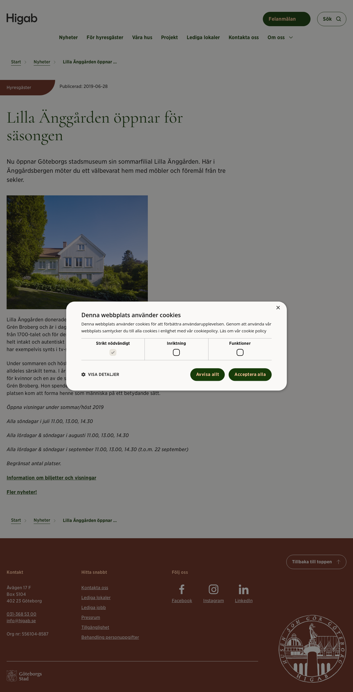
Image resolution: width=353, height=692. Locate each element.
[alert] (176, 346)
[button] (100, 374)
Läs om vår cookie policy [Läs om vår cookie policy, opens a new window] (243, 330)
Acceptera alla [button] (250, 374)
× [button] (278, 308)
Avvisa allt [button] (207, 374)
